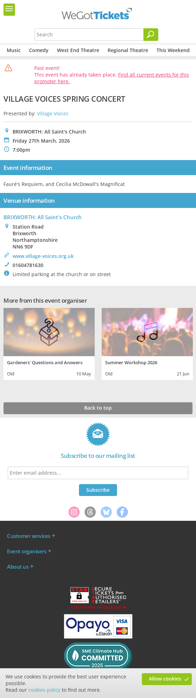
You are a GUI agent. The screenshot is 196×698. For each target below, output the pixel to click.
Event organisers (26, 551)
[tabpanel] (49, 343)
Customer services (28, 535)
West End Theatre (78, 50)
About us (17, 566)
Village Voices (52, 113)
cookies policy (44, 689)
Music (14, 50)
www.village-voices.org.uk (43, 256)
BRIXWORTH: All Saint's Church (42, 217)
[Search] (151, 34)
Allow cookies (165, 678)
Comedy (39, 50)
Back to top (98, 407)
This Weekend (173, 50)
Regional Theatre (128, 50)
